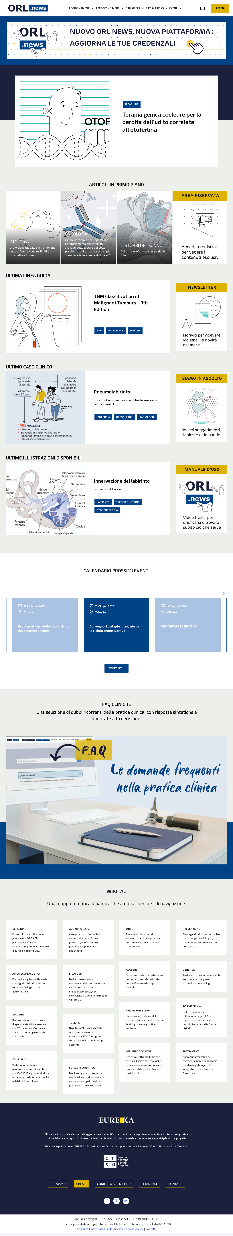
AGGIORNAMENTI (79, 8)
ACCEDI (220, 8)
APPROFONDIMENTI (108, 8)
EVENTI (173, 8)
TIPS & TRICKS (155, 8)
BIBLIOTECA (133, 8)
